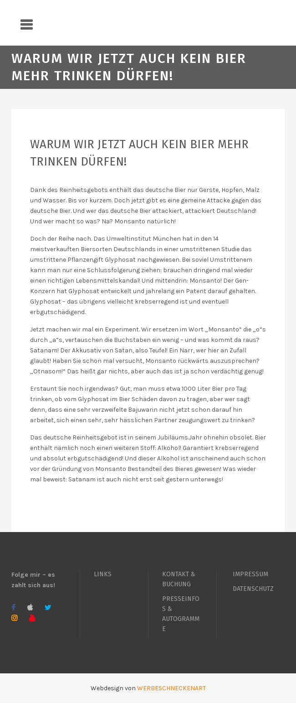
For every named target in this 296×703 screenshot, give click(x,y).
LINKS (103, 574)
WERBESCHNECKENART (171, 688)
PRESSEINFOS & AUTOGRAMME (180, 614)
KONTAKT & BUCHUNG (178, 579)
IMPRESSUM (250, 574)
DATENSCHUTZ (253, 589)
